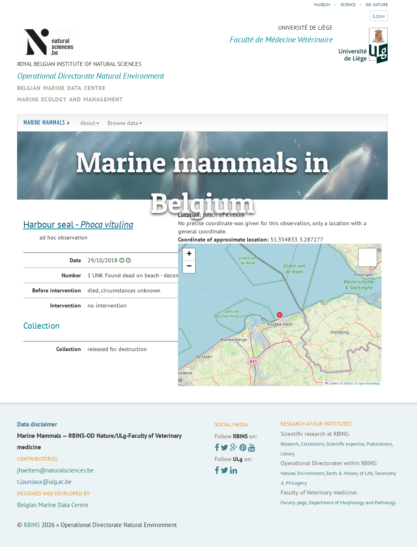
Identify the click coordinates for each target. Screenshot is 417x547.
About (89, 123)
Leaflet (331, 383)
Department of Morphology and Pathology (352, 502)
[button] (189, 254)
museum (322, 4)
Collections (312, 444)
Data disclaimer (37, 424)
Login (379, 16)
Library (288, 453)
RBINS (348, 383)
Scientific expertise (345, 444)
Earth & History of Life (349, 473)
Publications (379, 444)
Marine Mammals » (47, 123)
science (348, 4)
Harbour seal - (78, 224)
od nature (377, 4)
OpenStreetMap (369, 383)
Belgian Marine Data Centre (52, 505)
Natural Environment (302, 473)
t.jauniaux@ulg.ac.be (44, 481)
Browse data (125, 123)
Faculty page (294, 502)
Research (290, 444)
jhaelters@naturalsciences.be (55, 470)
